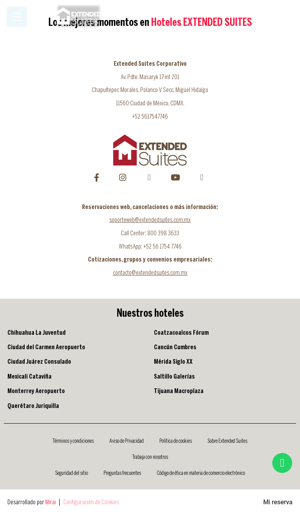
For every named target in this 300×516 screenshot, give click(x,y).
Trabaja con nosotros (150, 457)
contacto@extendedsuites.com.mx (150, 273)
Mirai (50, 502)
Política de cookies (175, 441)
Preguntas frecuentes (122, 473)
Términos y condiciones (73, 441)
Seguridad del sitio (71, 473)
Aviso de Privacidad (126, 441)
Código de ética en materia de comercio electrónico (201, 473)
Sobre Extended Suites (227, 441)
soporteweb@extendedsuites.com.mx (150, 220)
